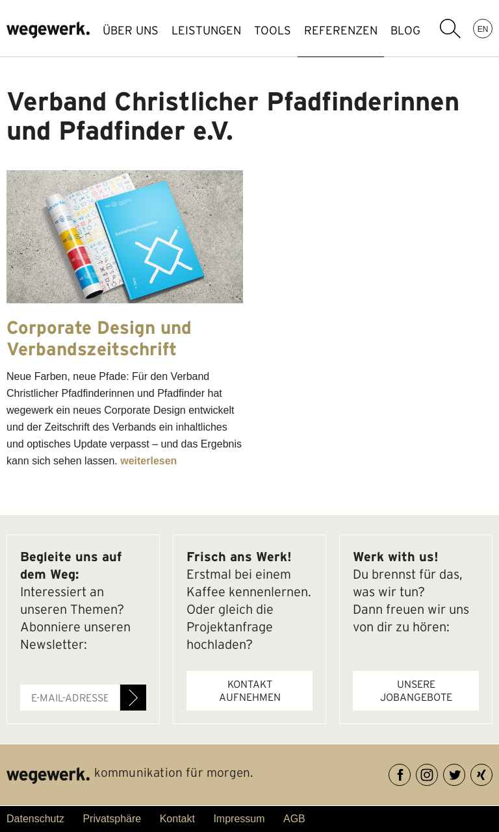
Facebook (410, 772)
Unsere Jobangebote (416, 690)
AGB (294, 818)
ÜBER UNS (131, 30)
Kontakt (177, 818)
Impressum (238, 818)
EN (483, 28)
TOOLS (272, 30)
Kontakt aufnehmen (250, 690)
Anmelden (133, 698)
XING (492, 772)
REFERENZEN (340, 30)
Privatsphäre (112, 818)
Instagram (437, 772)
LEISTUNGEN (206, 30)
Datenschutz (35, 818)
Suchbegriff (450, 29)
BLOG (405, 30)
